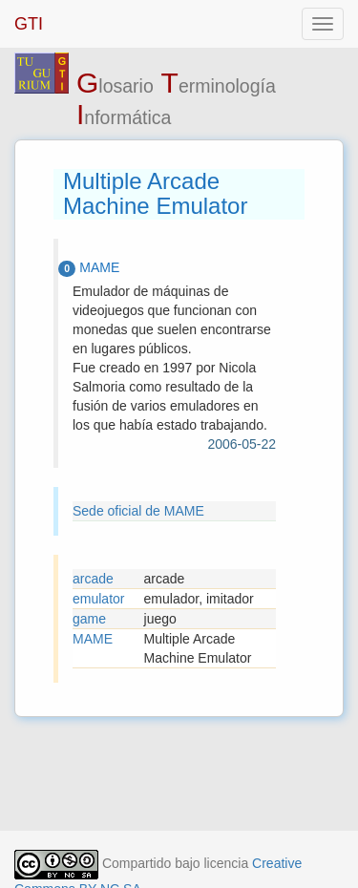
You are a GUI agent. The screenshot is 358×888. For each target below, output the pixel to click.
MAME (93, 638)
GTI (28, 23)
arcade (93, 578)
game (89, 618)
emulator (98, 598)
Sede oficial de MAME (138, 510)
